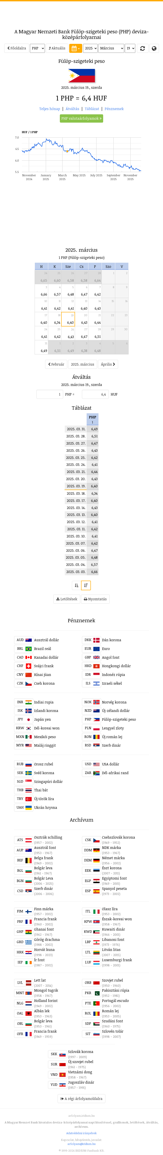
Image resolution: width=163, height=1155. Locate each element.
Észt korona (112, 867)
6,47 (84, 294)
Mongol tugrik (46, 990)
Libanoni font (113, 939)
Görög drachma (47, 939)
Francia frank (45, 918)
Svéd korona (44, 772)
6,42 (97, 294)
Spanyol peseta (114, 888)
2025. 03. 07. (76, 543)
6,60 (57, 280)
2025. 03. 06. (76, 550)
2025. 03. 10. (76, 536)
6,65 (44, 280)
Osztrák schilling (48, 837)
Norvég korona (114, 702)
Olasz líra (110, 908)
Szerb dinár (111, 745)
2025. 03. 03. (76, 571)
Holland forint (46, 1000)
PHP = (69, 394)
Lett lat (40, 980)
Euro (106, 648)
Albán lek (42, 1010)
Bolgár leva (43, 867)
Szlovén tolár (112, 1031)
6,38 (84, 350)
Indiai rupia (44, 702)
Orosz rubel (43, 764)
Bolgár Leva (43, 878)
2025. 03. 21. (76, 471)
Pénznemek (114, 108)
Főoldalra (16, 48)
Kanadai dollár (46, 657)
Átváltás (72, 108)
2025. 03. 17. (76, 500)
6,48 (71, 294)
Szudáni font (112, 1021)
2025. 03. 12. (76, 521)
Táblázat (92, 108)
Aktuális (57, 48)
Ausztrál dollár (46, 639)
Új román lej (112, 736)
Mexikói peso (45, 736)
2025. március (82, 364)
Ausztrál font (45, 847)
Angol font (110, 657)
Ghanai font (44, 929)
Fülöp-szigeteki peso (119, 719)
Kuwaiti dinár (113, 929)
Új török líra (44, 798)
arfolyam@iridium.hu (81, 1144)
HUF (114, 394)
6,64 (97, 280)
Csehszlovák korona (118, 837)
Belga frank (43, 857)
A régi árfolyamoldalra (81, 1098)
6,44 (97, 322)
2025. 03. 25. (76, 457)
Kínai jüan (42, 674)
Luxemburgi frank (117, 959)
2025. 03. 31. (76, 428)
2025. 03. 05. (76, 557)
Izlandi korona (46, 710)
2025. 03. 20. (76, 478)
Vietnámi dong (80, 1072)
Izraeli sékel (112, 683)
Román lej (110, 1010)
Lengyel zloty (113, 728)
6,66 (44, 294)
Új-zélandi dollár (116, 710)
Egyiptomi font (114, 878)
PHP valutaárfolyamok (81, 118)
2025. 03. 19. (76, 486)
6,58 (70, 280)
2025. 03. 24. (76, 464)
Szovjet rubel (112, 980)
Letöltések (66, 599)
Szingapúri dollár (48, 781)
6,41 (44, 308)
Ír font (39, 959)
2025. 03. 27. (76, 443)
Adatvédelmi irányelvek (81, 1133)
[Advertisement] (81, 12)
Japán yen (42, 719)
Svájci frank (44, 665)
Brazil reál (42, 648)
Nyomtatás (95, 599)
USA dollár (110, 764)
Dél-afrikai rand (115, 772)
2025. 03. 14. (76, 507)
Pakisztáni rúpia (115, 990)
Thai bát (41, 790)
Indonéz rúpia (113, 674)
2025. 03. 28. (76, 436)
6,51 (98, 336)
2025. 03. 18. (76, 493)
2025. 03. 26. (76, 450)
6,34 (57, 322)
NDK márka (111, 847)
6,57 (57, 294)
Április (108, 364)
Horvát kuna (44, 949)
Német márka (113, 857)
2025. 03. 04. (76, 564)
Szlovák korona (80, 1051)
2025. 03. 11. (76, 528)
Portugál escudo (115, 1000)
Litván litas (111, 949)
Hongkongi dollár (116, 665)
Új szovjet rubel (80, 1061)
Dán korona (111, 639)
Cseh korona (44, 683)
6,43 (98, 308)
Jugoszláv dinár (81, 1082)
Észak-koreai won (117, 918)
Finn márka (43, 908)
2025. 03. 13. (76, 514)
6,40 (84, 308)
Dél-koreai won (47, 728)
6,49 (44, 350)
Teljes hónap (49, 108)
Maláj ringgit (45, 745)
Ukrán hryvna (45, 807)
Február (56, 364)
